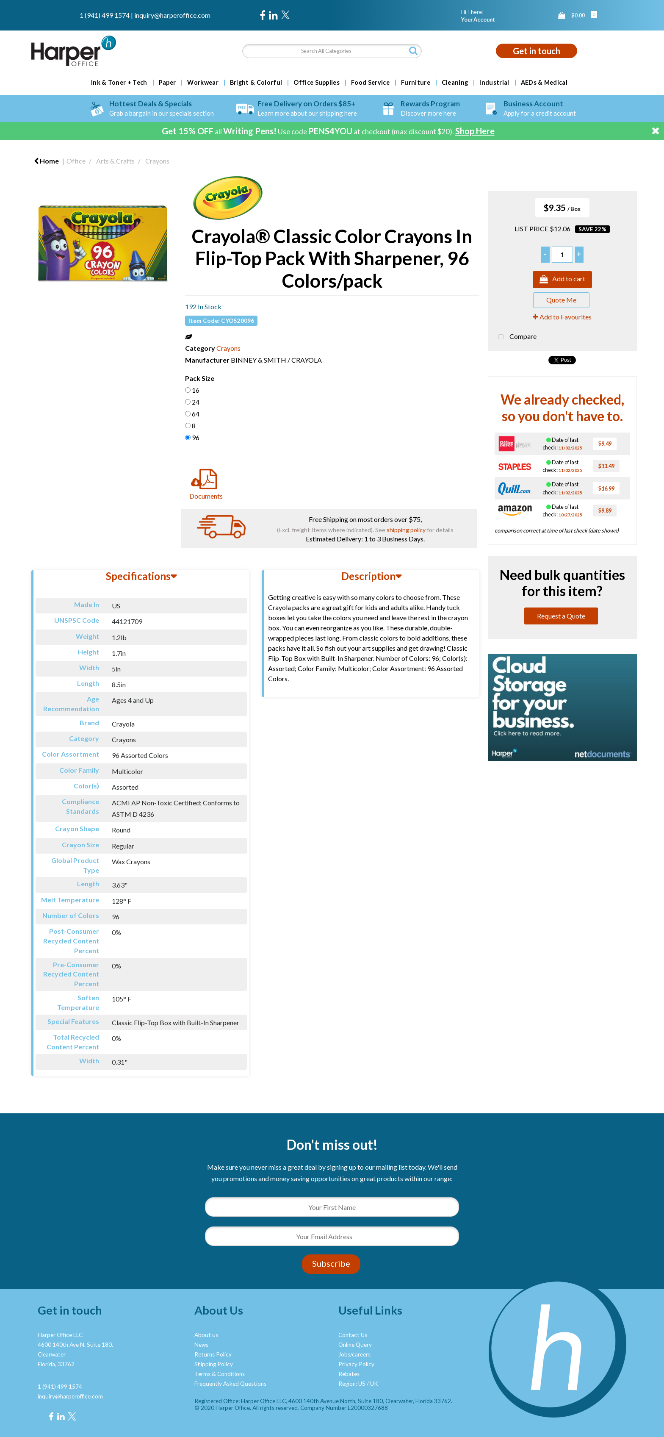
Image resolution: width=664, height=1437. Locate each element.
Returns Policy (213, 1354)
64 (195, 414)
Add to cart (562, 279)
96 (195, 437)
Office (76, 161)
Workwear (203, 83)
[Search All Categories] (331, 51)
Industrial (494, 83)
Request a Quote (561, 616)
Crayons (157, 161)
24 (195, 402)
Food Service (370, 83)
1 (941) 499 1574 (105, 15)
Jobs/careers (354, 1354)
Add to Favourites (562, 317)
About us (206, 1335)
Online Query (355, 1344)
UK (374, 1383)
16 (195, 390)
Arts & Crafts (115, 161)
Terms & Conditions (219, 1373)
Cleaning (455, 83)
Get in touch (536, 51)
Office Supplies (316, 83)
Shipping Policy (213, 1364)
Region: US (351, 1383)
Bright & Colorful (256, 83)
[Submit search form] (413, 51)
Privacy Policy (356, 1364)
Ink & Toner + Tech (119, 83)
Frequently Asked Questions (230, 1383)
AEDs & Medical (544, 83)
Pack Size (199, 378)
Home (46, 161)
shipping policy (406, 529)
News (201, 1344)
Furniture (415, 83)
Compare (516, 337)
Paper (167, 83)
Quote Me (561, 300)
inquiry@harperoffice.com (172, 15)
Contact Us (352, 1335)
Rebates (349, 1373)
